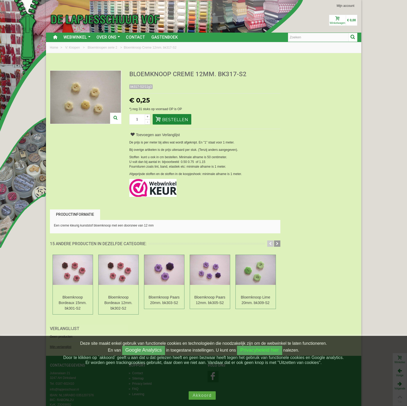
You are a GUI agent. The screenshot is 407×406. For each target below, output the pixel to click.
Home (54, 47)
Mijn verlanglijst (297, 93)
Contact (135, 37)
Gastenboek (164, 37)
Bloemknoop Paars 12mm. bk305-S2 (209, 300)
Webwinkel (77, 37)
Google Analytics (143, 350)
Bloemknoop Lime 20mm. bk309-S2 (255, 300)
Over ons (108, 37)
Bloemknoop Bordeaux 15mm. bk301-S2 (73, 302)
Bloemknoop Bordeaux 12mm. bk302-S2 (118, 302)
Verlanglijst (301, 74)
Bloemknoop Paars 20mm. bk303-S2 (163, 300)
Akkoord (202, 395)
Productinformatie (75, 214)
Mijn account (345, 6)
